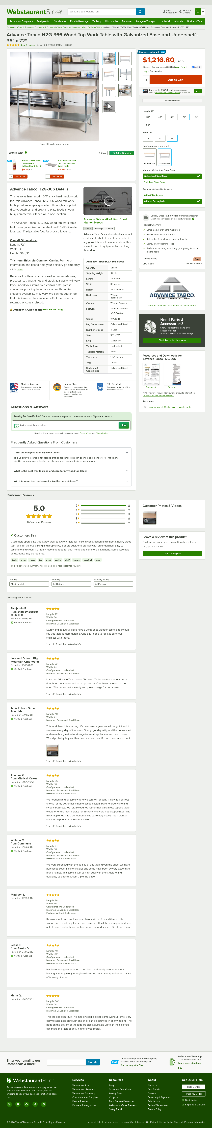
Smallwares (60, 21)
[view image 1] (150, 518)
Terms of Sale (94, 1122)
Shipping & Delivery (193, 1104)
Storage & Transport (145, 21)
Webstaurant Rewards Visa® (167, 92)
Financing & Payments (159, 1097)
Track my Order (194, 1093)
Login (146, 71)
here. (20, 269)
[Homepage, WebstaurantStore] (34, 11)
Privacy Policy (102, 433)
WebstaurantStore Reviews (123, 1105)
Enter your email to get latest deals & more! (23, 1062)
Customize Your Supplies (85, 1097)
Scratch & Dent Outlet (120, 1089)
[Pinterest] (43, 1104)
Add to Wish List (172, 101)
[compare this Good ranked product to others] (197, 259)
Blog (111, 1085)
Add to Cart (20, 176)
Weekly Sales (116, 1093)
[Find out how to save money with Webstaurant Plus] (10, 161)
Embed (109, 228)
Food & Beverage (79, 21)
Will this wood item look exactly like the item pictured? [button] (46, 481)
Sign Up (92, 1062)
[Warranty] (172, 375)
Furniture (127, 21)
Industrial (178, 21)
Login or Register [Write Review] (172, 553)
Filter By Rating (101, 579)
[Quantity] (146, 79)
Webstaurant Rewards (83, 1089)
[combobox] (102, 11)
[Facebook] (26, 1104)
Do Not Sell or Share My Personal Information (182, 1122)
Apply (198, 91)
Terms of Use (85, 433)
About (88, 228)
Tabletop (96, 21)
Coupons (113, 1097)
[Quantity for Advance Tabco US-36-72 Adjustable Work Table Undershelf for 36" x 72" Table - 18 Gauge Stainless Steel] (47, 177)
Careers (152, 1093)
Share (102, 153)
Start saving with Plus (132, 1065)
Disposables (111, 21)
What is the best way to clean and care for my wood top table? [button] (50, 471)
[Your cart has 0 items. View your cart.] (200, 11)
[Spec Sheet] (151, 375)
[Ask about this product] (71, 425)
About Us (153, 1085)
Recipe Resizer (80, 1101)
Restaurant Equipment (21, 21)
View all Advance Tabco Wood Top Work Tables (172, 305)
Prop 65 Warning (52, 309)
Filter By (56, 579)
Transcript (98, 228)
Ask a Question (122, 153)
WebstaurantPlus (80, 1085)
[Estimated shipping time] (193, 218)
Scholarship (154, 1101)
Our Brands (154, 1089)
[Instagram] (9, 1104)
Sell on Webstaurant (158, 1105)
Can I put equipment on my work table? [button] (37, 452)
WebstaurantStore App (83, 1093)
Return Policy (154, 1109)
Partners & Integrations (84, 1105)
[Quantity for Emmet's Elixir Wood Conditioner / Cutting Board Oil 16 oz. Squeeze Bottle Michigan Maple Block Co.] (11, 177)
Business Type (194, 21)
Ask (124, 425)
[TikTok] (35, 1104)
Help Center (193, 1087)
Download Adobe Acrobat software (158, 396)
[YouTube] (18, 1104)
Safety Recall (115, 1109)
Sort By (13, 579)
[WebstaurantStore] (34, 1080)
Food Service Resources (121, 1101)
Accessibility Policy (146, 1122)
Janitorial (165, 21)
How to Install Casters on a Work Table (175, 406)
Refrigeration (43, 21)
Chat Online (189, 1100)
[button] (109, 58)
